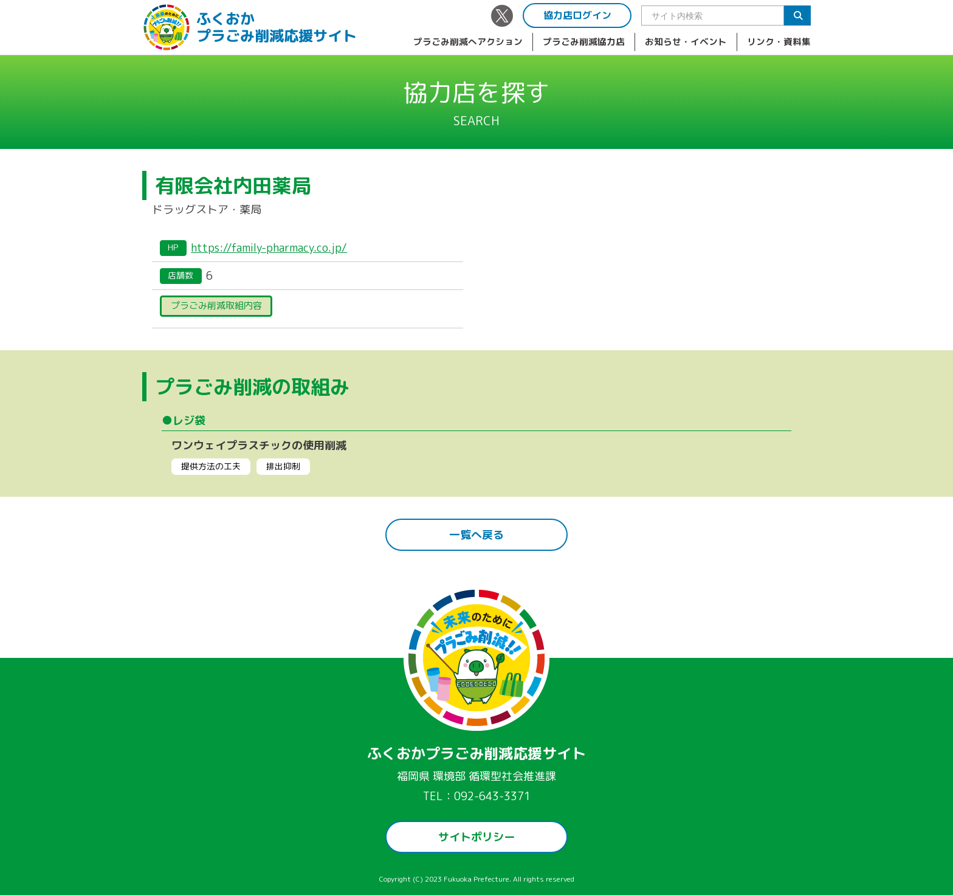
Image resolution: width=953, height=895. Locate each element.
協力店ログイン (577, 15)
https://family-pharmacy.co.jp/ (269, 247)
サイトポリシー (476, 837)
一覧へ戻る (476, 534)
